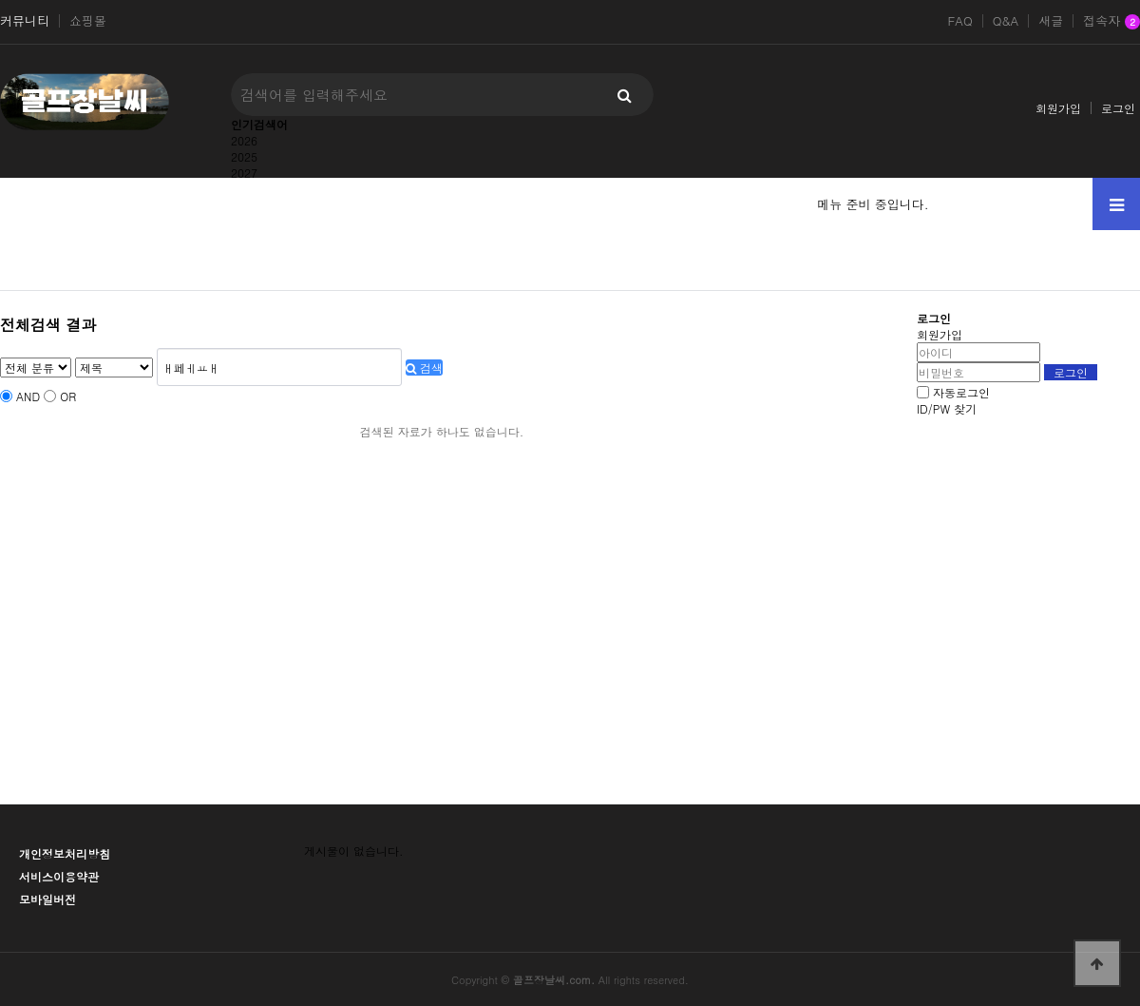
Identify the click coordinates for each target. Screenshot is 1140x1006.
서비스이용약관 (59, 876)
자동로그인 (961, 392)
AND (28, 396)
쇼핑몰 (87, 21)
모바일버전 (47, 899)
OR (68, 396)
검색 (424, 367)
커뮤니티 (24, 21)
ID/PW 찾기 (947, 408)
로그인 (1118, 108)
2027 (244, 172)
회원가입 (1058, 108)
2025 (244, 156)
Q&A (1006, 21)
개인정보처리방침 (64, 853)
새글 (1050, 21)
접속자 (1111, 21)
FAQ (959, 21)
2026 (244, 140)
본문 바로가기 (0, 0)
